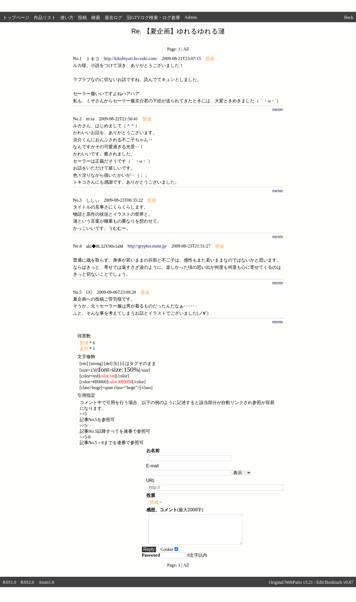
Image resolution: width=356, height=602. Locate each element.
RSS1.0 (9, 588)
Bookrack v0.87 (339, 588)
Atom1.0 (46, 588)
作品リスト (45, 17)
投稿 (82, 17)
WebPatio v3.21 (299, 588)
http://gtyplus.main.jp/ (147, 246)
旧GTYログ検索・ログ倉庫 (153, 17)
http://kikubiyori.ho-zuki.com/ (130, 58)
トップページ (16, 17)
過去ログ (113, 17)
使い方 (67, 17)
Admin (191, 17)
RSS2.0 (27, 588)
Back (348, 17)
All (186, 49)
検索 (95, 17)
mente (277, 109)
